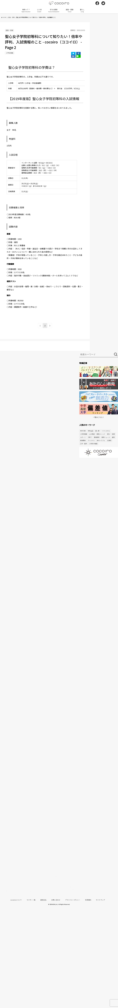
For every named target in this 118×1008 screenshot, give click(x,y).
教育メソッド (101, 434)
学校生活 (90, 431)
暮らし (82, 10)
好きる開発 (53, 10)
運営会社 (43, 900)
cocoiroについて (16, 900)
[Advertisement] (98, 477)
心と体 (39, 10)
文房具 (109, 440)
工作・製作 (83, 444)
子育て (90, 437)
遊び (108, 434)
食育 (113, 437)
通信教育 (96, 437)
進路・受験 (69, 10)
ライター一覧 (31, 900)
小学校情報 (9, 53)
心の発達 (92, 434)
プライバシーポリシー (72, 900)
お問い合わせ (55, 900)
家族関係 (83, 440)
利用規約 (88, 900)
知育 (113, 434)
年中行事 (83, 431)
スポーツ (83, 437)
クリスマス (91, 440)
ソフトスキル (106, 431)
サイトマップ (100, 900)
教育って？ (26, 10)
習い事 (97, 431)
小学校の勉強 (93, 444)
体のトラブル (101, 440)
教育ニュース (106, 437)
